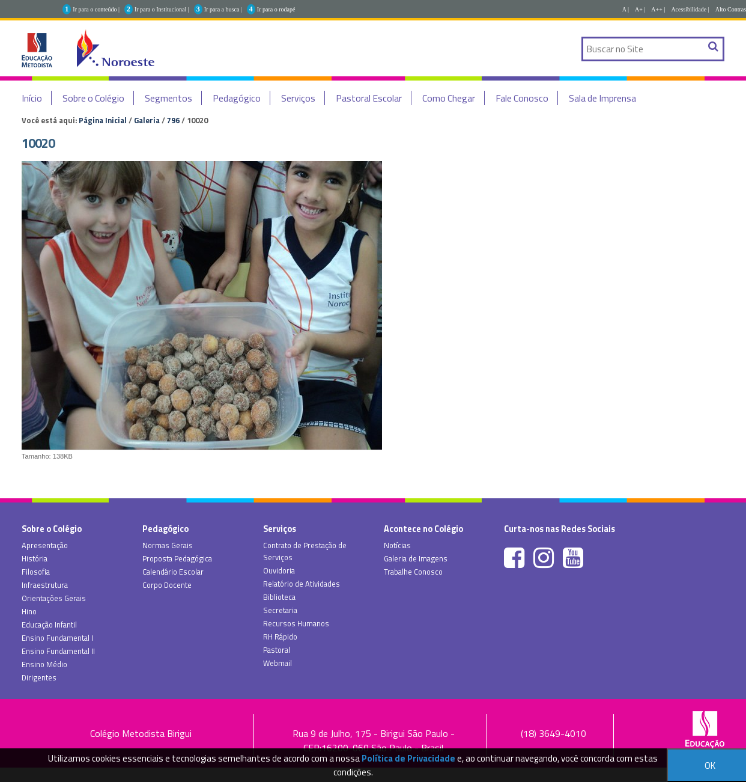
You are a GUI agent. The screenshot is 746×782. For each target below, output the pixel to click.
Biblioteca (279, 597)
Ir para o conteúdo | (96, 9)
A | (625, 9)
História (34, 558)
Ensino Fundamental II (58, 651)
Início (32, 98)
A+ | (640, 9)
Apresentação (45, 545)
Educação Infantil (49, 625)
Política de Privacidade (408, 758)
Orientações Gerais (54, 598)
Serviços (298, 98)
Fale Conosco (522, 98)
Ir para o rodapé (276, 9)
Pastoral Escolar (369, 98)
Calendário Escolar (173, 572)
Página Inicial (103, 120)
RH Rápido (280, 637)
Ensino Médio (44, 664)
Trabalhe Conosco (413, 572)
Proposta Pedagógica (177, 558)
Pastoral (276, 650)
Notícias (397, 545)
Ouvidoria (279, 570)
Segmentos (168, 98)
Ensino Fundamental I (57, 638)
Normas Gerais (167, 545)
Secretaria (280, 610)
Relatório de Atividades (301, 584)
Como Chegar (448, 98)
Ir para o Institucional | (162, 9)
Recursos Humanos (296, 623)
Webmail (277, 663)
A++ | (658, 9)
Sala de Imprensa (602, 98)
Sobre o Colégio (93, 98)
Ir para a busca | (223, 9)
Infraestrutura (45, 585)
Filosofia (36, 572)
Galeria (147, 120)
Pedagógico (237, 98)
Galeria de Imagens (415, 558)
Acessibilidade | (690, 9)
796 (173, 120)
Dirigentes (39, 677)
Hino (29, 611)
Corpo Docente (167, 585)
